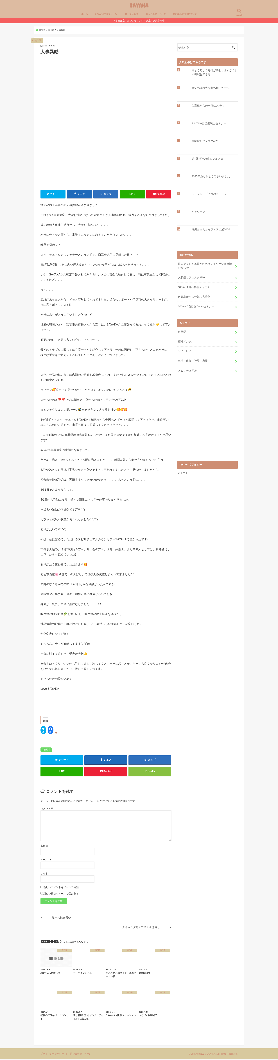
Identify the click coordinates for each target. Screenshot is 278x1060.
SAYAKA (139, 5)
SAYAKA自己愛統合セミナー (209, 123)
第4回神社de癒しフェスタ (207, 158)
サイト (44, 874)
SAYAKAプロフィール (106, 14)
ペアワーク (198, 211)
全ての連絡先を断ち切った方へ (210, 88)
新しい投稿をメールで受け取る (61, 894)
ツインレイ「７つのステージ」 (210, 194)
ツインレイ (184, 350)
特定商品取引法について (185, 14)
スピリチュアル (187, 369)
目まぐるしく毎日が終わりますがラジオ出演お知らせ (215, 72)
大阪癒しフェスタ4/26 (205, 141)
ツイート (182, 471)
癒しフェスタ (132, 14)
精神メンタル (186, 340)
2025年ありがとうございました (211, 176)
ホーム (84, 14)
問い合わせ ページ (156, 14)
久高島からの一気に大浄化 (208, 105)
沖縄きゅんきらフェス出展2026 (211, 229)
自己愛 (47, 749)
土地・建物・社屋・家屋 (193, 359)
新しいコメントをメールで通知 (61, 887)
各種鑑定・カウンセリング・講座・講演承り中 (140, 20)
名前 (44, 846)
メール (45, 860)
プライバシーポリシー (52, 1054)
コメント (47, 809)
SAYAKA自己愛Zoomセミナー (196, 305)
